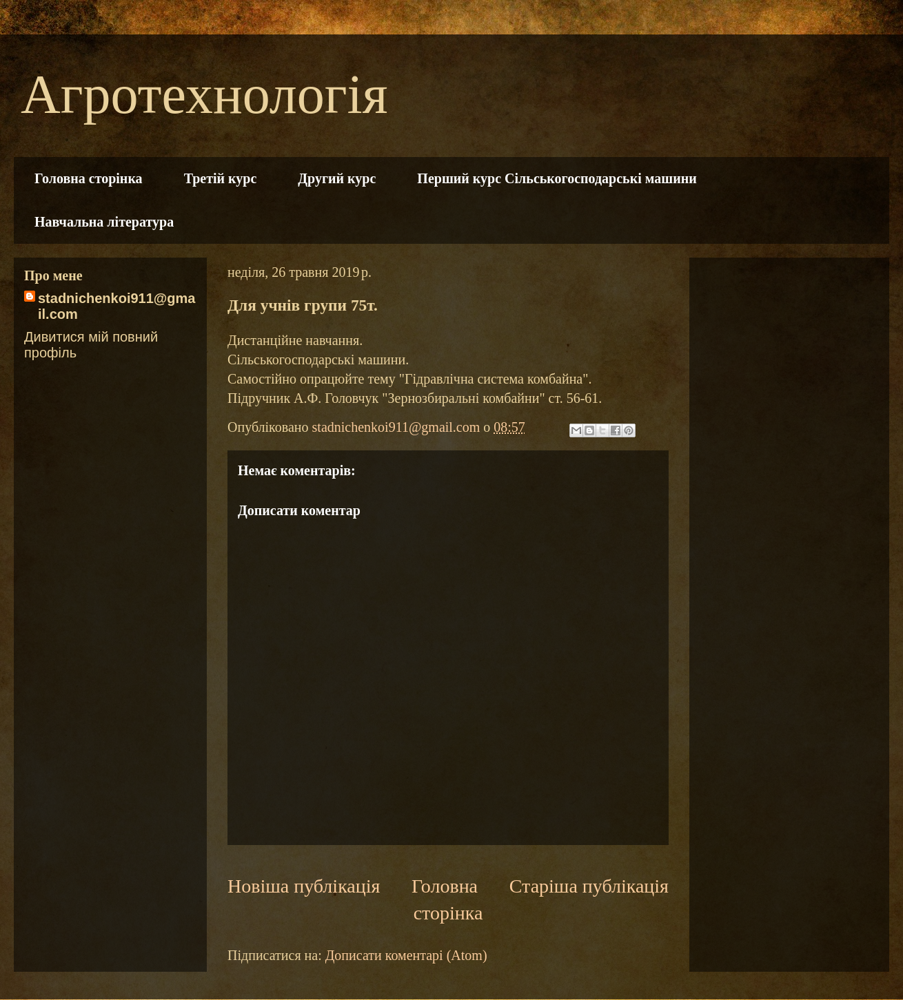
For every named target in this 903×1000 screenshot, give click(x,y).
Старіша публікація (589, 886)
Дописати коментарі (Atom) (406, 955)
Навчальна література (104, 221)
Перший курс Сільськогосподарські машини (556, 178)
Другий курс (337, 178)
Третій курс (220, 178)
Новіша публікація (303, 886)
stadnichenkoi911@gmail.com (116, 306)
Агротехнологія (204, 94)
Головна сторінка (88, 178)
